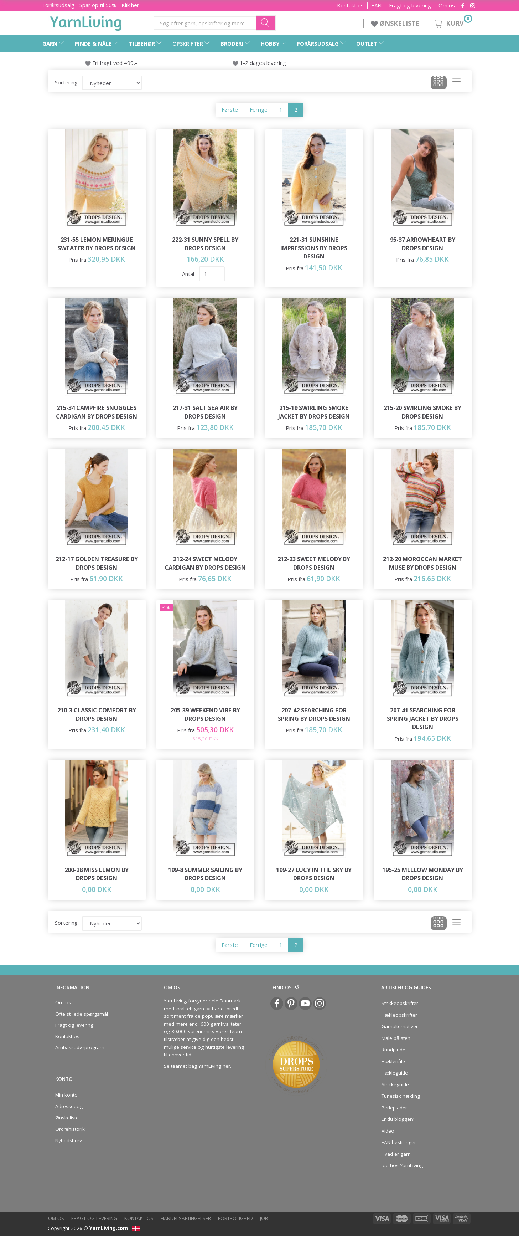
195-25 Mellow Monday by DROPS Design (422, 874)
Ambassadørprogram (79, 1047)
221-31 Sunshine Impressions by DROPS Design (313, 247)
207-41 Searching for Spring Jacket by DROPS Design (422, 718)
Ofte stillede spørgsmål (81, 1014)
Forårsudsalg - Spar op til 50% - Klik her (90, 5)
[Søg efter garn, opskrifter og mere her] (266, 23)
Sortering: (67, 82)
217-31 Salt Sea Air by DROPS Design (205, 412)
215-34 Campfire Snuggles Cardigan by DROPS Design (96, 412)
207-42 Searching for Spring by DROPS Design (314, 714)
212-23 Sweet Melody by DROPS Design (313, 563)
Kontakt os (350, 5)
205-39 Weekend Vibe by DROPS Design (205, 714)
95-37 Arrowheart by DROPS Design (422, 243)
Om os (446, 5)
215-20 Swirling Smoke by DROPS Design (422, 412)
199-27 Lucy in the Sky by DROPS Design (314, 874)
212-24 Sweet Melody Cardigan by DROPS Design (205, 563)
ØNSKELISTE (396, 23)
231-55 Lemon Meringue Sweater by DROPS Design (97, 243)
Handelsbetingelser (186, 1218)
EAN (376, 5)
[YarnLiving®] (85, 22)
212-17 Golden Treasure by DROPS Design (97, 563)
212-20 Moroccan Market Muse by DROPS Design (422, 563)
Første (230, 109)
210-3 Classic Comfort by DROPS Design (96, 714)
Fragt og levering (410, 5)
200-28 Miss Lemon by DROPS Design (96, 874)
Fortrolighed (235, 1218)
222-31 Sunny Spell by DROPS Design (205, 243)
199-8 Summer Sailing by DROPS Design (205, 874)
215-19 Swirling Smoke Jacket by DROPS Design (314, 412)
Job (264, 1218)
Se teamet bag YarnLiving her (197, 1066)
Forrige (259, 109)
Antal (189, 273)
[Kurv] (452, 22)
